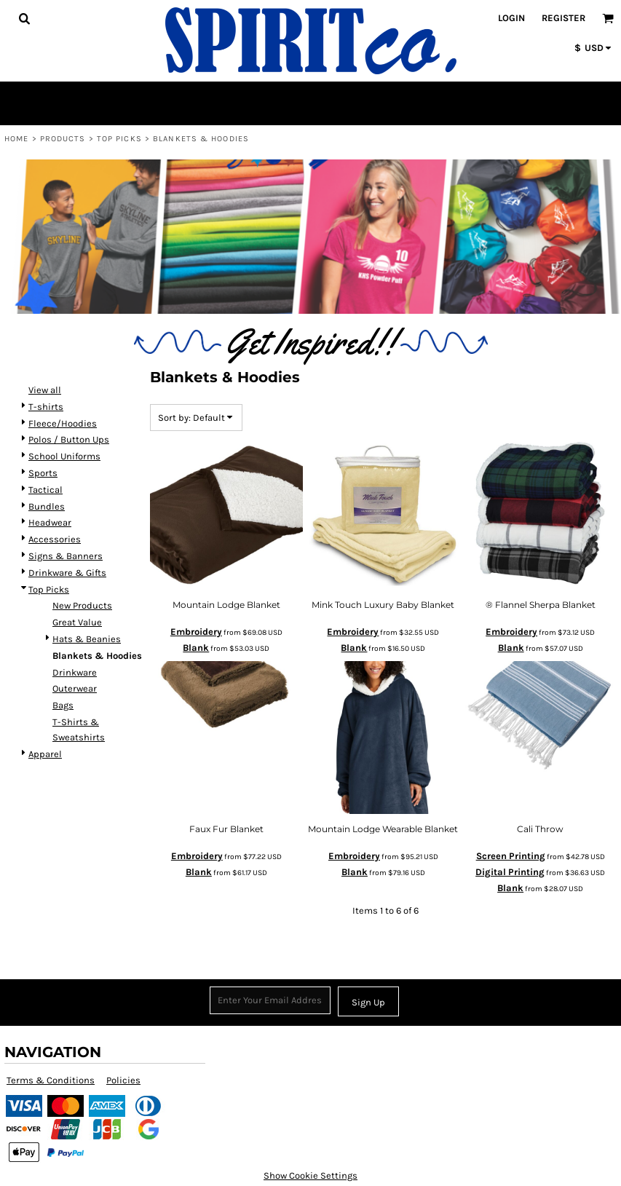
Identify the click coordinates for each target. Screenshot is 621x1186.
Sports (43, 472)
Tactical (45, 489)
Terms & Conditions (51, 1080)
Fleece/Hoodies (62, 423)
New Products (82, 605)
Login (511, 17)
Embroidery (196, 631)
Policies (123, 1080)
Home (16, 138)
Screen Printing (510, 855)
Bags (63, 705)
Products (63, 138)
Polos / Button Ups (68, 439)
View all (44, 389)
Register (563, 17)
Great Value (77, 622)
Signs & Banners (65, 555)
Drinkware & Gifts (67, 572)
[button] (24, 18)
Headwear (49, 522)
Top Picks (119, 138)
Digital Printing (510, 871)
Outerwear (74, 688)
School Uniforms (64, 456)
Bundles (46, 506)
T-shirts (45, 406)
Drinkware (74, 672)
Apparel (45, 753)
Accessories (54, 539)
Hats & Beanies (86, 638)
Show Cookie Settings (310, 1175)
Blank (196, 647)
